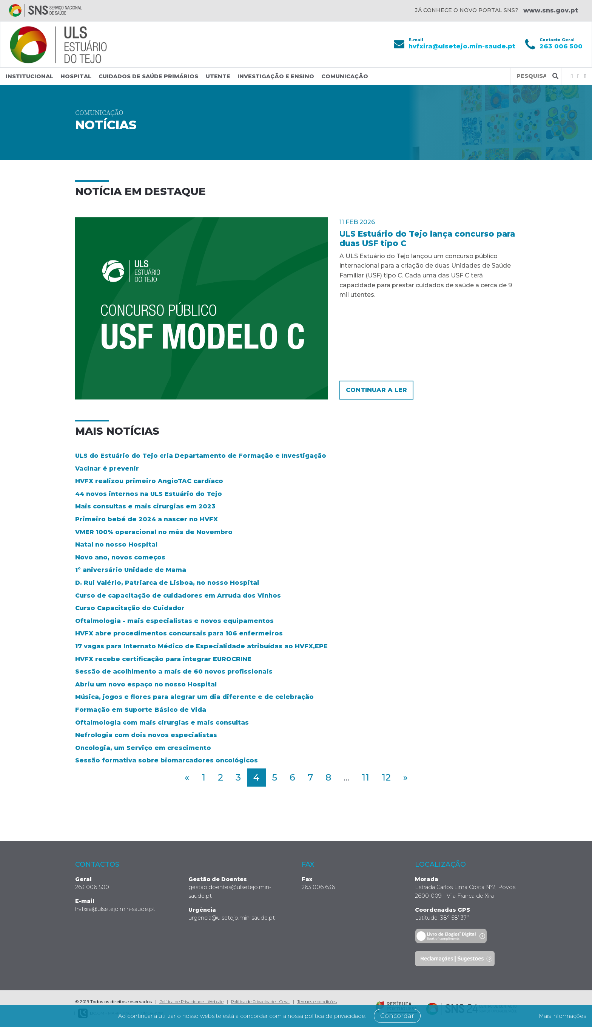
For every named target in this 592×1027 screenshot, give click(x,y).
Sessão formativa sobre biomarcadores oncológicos (166, 760)
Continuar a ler (376, 389)
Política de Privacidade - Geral (260, 1001)
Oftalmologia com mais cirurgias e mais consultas (162, 722)
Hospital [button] (75, 76)
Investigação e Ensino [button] (275, 76)
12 (386, 777)
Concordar (415, 1015)
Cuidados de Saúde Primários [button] (148, 76)
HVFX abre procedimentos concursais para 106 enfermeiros (179, 633)
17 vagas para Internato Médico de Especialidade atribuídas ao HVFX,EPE (201, 646)
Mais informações (557, 1015)
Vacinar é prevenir (107, 468)
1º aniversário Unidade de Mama (130, 569)
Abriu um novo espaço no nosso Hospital (146, 684)
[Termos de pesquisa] (531, 76)
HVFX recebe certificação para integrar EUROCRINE (163, 658)
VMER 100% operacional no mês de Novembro (154, 531)
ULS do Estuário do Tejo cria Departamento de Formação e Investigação (200, 455)
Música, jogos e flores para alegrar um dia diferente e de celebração (194, 696)
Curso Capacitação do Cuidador (130, 608)
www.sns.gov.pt (550, 10)
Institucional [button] (29, 76)
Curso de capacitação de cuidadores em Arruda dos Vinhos (178, 595)
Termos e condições (317, 1001)
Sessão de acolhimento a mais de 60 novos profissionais (174, 671)
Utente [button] (218, 76)
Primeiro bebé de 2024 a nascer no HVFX (146, 519)
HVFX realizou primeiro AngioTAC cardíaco (149, 481)
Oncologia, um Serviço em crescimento (143, 747)
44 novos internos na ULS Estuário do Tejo (148, 493)
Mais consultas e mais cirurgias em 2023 (145, 506)
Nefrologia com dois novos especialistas (146, 735)
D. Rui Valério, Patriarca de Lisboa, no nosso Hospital (167, 582)
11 (365, 777)
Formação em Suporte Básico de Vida (140, 709)
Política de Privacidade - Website (191, 1001)
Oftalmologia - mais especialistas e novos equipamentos (174, 620)
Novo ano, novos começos (120, 557)
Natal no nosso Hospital (116, 544)
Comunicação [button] (344, 76)
